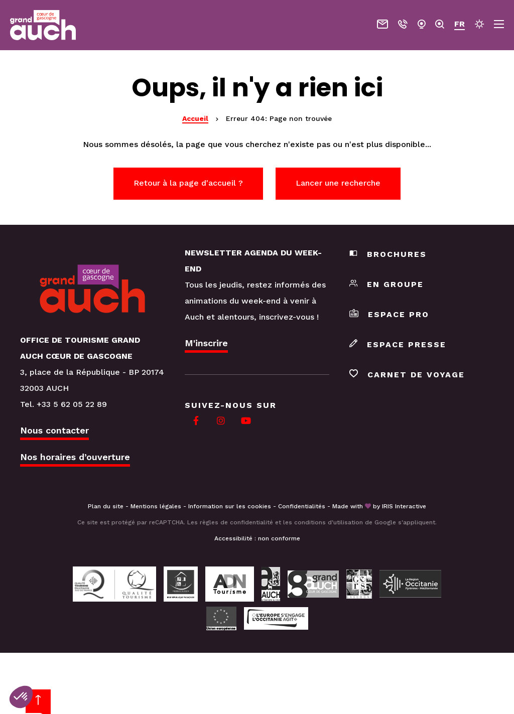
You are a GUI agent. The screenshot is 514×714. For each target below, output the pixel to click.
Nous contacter (54, 430)
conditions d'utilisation (328, 522)
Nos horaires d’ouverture (75, 457)
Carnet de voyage (407, 374)
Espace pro (389, 314)
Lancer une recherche (338, 183)
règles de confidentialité (236, 522)
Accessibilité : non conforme (257, 538)
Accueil (195, 118)
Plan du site (105, 506)
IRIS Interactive (404, 506)
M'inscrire (206, 343)
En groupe (386, 284)
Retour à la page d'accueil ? (188, 183)
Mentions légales (156, 506)
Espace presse (397, 344)
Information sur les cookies (229, 506)
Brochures (388, 254)
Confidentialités (301, 506)
